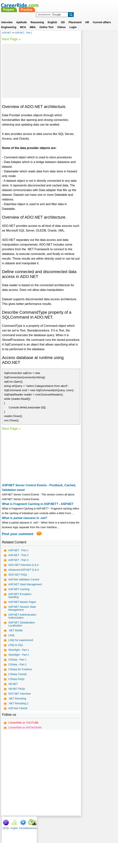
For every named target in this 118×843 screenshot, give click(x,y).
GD (63, 17)
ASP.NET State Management (17, 586)
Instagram (100, 825)
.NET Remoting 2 (18, 706)
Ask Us (73, 825)
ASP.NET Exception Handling (19, 599)
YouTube (85, 825)
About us (25, 825)
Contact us (40, 825)
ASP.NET (6, 32)
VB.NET (13, 686)
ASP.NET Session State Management (22, 611)
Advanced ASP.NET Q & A (23, 569)
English (52, 17)
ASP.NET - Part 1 (18, 550)
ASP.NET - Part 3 (18, 560)
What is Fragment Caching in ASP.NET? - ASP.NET (37, 504)
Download (112, 33)
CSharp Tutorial (17, 677)
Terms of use (57, 825)
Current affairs (102, 17)
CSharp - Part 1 (17, 662)
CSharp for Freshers (20, 672)
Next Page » (11, 39)
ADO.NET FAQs (17, 574)
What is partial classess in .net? (24, 518)
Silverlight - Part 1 (18, 652)
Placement (75, 17)
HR (87, 17)
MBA (33, 22)
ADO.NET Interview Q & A (23, 564)
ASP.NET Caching (19, 592)
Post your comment (17, 534)
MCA (23, 22)
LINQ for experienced (20, 643)
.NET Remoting (17, 701)
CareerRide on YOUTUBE (23, 725)
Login (73, 22)
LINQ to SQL (15, 647)
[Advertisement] (41, 71)
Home (12, 825)
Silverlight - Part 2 (18, 657)
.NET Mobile (15, 633)
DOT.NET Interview (19, 696)
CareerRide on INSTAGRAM (24, 730)
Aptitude (21, 17)
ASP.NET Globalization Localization (21, 627)
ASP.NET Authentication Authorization (22, 619)
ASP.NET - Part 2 (23, 32)
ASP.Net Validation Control (23, 579)
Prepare (52, 5)
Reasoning (37, 17)
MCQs (85, 33)
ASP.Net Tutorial (17, 711)
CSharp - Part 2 (17, 667)
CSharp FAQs (16, 682)
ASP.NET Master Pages (22, 604)
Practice (70, 5)
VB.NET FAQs (16, 691)
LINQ (11, 638)
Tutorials (102, 33)
